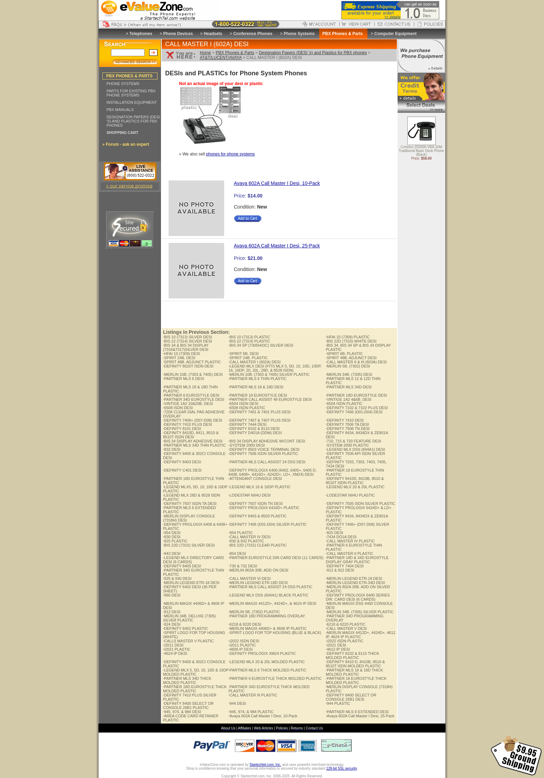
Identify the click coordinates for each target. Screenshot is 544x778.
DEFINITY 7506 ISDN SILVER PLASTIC (263, 453)
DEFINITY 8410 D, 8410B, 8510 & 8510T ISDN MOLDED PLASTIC (355, 664)
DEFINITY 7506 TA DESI (347, 424)
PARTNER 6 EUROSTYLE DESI (191, 395)
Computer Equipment (395, 33)
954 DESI (171, 533)
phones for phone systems (230, 154)
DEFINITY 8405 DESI (182, 566)
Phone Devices (178, 33)
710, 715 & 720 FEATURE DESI (353, 441)
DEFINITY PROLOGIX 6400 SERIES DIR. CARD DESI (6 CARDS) (358, 597)
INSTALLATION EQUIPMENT (132, 102)
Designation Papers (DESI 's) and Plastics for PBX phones (313, 52)
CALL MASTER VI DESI (250, 578)
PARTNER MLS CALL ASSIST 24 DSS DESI (267, 462)
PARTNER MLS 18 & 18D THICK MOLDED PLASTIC (354, 672)
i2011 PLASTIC (242, 645)
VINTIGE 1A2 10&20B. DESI (188, 403)
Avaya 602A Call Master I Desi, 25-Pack (277, 245)
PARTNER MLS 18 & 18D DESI (256, 387)
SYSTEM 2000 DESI (247, 445)
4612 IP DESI (338, 649)
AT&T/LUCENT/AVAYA (220, 57)
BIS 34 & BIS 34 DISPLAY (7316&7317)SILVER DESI (186, 347)
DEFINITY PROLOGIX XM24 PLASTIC (262, 653)
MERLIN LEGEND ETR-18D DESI (258, 583)
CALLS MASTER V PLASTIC (188, 641)
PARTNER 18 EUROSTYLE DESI (258, 395)
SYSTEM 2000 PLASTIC (347, 445)
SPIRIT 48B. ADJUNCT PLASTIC (192, 362)
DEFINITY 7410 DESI (345, 420)
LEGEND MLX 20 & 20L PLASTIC (355, 487)
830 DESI (171, 537)
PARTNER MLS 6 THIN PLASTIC (258, 379)
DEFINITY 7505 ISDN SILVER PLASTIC (360, 503)
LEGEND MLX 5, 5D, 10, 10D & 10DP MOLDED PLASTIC (196, 672)
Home (205, 52)
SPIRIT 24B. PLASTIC (248, 358)
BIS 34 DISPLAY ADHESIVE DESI (192, 441)
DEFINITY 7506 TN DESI (348, 428)
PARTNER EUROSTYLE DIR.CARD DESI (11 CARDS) (276, 558)
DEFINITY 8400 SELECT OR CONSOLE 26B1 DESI (351, 697)
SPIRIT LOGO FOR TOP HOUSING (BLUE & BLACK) (275, 633)
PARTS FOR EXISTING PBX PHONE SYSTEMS (131, 93)
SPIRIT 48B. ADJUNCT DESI (351, 358)
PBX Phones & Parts (235, 52)
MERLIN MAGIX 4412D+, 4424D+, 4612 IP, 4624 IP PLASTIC (361, 635)
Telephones (140, 33)
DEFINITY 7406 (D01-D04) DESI (354, 412)
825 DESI (334, 533)
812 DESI (171, 612)
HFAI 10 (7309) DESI (181, 354)
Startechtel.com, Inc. (265, 765)
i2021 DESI (336, 645)
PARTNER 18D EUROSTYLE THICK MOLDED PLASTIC (195, 689)
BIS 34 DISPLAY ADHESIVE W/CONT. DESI (267, 441)
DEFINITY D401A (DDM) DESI (255, 433)
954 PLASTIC (241, 533)
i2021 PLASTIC (176, 649)
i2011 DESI (173, 645)
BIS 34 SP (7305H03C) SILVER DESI (261, 345)
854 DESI (237, 553)
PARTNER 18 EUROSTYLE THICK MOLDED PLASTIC (356, 680)
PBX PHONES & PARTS (129, 76)
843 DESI (171, 553)
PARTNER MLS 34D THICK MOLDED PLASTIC (187, 680)
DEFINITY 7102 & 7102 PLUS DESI (357, 408)
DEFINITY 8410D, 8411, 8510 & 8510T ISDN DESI (191, 435)
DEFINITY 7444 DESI (247, 424)
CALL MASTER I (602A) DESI (255, 362)
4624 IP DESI (175, 653)
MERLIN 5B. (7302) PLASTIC (254, 612)
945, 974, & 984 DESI (182, 712)
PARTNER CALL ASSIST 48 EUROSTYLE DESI (270, 399)
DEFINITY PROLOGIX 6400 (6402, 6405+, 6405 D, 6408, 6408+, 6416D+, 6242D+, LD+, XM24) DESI (273, 472)
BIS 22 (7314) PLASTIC (249, 341)
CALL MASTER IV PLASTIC (350, 541)
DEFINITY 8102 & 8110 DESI (254, 428)
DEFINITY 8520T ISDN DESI (188, 366)
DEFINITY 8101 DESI (182, 428)
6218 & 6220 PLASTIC (345, 624)
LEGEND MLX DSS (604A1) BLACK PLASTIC (268, 595)
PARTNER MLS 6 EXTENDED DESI (357, 712)
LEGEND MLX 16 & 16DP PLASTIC (260, 487)
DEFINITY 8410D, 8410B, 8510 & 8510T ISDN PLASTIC (355, 480)
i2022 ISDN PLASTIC (344, 641)
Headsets (213, 33)
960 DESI (171, 595)
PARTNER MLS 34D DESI (349, 387)
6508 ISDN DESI (178, 408)
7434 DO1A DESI (341, 537)
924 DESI (171, 624)
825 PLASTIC (175, 541)
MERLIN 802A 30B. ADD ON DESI (258, 570)
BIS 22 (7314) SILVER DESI (187, 341)
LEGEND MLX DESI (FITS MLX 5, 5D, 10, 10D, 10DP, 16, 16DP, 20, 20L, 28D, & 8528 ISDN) (275, 368)
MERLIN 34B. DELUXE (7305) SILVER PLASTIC (189, 618)
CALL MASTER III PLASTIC (253, 695)
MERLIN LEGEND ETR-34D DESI (355, 583)
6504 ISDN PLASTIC (344, 403)
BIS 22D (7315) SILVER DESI (189, 545)
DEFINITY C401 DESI (182, 470)
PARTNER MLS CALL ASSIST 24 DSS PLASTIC (271, 587)
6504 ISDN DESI (243, 403)
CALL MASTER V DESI (346, 628)
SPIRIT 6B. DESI (244, 354)
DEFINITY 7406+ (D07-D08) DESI (192, 420)
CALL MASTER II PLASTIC (349, 553)
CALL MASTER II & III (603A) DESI (356, 362)
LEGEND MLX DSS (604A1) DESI (355, 449)
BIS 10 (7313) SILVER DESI (187, 337)
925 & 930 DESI (177, 578)
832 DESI (171, 449)
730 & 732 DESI (243, 566)
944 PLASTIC (338, 703)
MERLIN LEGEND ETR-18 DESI (354, 578)
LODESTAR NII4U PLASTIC (350, 495)
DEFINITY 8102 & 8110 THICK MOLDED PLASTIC (352, 655)
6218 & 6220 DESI (245, 624)
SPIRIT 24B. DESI (179, 358)
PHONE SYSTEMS (123, 84)
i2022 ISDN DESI (244, 641)
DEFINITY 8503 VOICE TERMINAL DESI (264, 449)
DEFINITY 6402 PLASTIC (185, 628)
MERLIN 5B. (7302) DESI (348, 366)
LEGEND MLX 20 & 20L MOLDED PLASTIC (267, 662)
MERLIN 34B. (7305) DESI (349, 374)
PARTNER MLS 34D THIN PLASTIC (194, 445)
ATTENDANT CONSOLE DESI (255, 478)
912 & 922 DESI (340, 570)
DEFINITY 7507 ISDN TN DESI (256, 503)
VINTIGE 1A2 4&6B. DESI (348, 399)
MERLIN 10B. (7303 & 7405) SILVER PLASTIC (269, 374)
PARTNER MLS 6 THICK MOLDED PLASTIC (267, 670)
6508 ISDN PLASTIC (247, 408)
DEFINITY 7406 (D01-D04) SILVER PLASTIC (268, 524)
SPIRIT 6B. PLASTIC (344, 354)
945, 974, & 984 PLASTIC (251, 712)
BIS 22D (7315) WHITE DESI (351, 341)
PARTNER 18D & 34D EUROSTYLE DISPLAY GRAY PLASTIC (357, 560)
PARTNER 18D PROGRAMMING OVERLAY (267, 616)
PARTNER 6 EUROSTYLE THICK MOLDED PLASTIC (275, 678)
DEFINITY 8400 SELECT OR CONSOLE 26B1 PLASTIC (188, 705)
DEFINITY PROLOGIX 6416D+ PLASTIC (264, 508)
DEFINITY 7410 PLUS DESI (187, 424)
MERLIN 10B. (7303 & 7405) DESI (193, 374)
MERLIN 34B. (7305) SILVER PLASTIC (359, 612)
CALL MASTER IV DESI (250, 537)
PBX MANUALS (120, 110)
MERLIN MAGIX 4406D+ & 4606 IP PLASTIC (268, 628)
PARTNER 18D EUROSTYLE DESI (356, 395)
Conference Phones (252, 33)
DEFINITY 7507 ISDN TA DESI (189, 503)
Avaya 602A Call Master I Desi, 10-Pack (277, 183)
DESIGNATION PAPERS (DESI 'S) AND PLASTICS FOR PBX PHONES (133, 121)
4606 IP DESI (241, 649)
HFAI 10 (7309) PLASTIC (348, 337)
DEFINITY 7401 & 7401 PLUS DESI (260, 412)
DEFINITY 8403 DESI (182, 462)
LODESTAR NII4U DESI (250, 495)
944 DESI (237, 703)
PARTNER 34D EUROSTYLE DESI (193, 399)
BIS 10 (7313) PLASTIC (249, 337)
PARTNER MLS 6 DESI (183, 379)
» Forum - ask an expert (125, 144)
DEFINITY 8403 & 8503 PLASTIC (258, 516)
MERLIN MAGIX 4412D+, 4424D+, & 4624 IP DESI (272, 603)
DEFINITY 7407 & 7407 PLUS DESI (260, 420)
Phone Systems (299, 33)
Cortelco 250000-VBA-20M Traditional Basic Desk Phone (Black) (421, 151)
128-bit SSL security (341, 768)
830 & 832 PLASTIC (246, 541)
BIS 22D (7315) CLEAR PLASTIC (258, 545)
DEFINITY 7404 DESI (345, 566)
